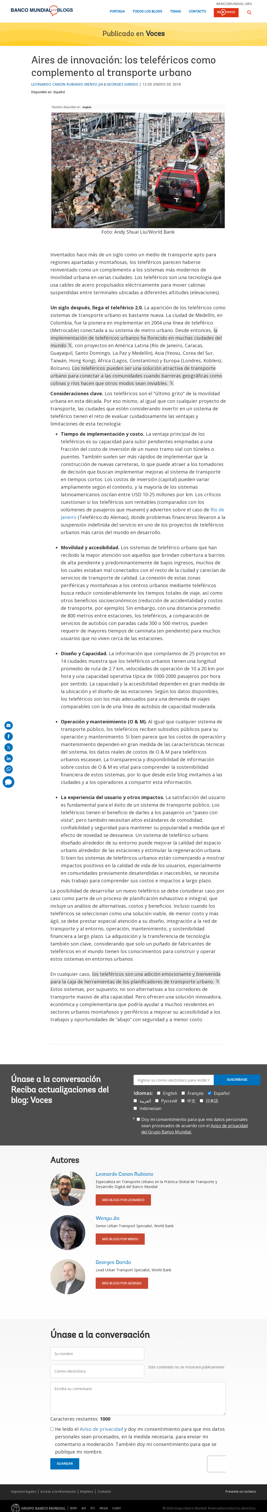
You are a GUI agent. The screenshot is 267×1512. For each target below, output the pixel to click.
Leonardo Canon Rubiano (57, 84)
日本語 (212, 1101)
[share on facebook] (8, 736)
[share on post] (8, 747)
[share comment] (8, 782)
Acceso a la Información (58, 1491)
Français (195, 1093)
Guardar (65, 1464)
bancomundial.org (234, 3)
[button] (249, 12)
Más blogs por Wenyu (120, 1239)
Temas (175, 11)
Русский (169, 1101)
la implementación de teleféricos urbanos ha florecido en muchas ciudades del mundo (136, 338)
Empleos (86, 1491)
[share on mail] (8, 725)
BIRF (73, 1508)
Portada (117, 11)
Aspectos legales (23, 1491)
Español (59, 92)
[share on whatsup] (8, 769)
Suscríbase (237, 1080)
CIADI (116, 1508)
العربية (145, 1101)
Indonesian (150, 1108)
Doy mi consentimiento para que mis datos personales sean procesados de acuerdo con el (194, 1126)
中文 (191, 1101)
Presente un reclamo (241, 1491)
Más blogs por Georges (122, 1283)
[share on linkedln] (8, 758)
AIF (83, 1508)
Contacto (197, 11)
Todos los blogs (147, 11)
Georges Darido (122, 84)
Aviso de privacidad (101, 1429)
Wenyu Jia (93, 84)
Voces (155, 34)
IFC (92, 1508)
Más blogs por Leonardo (123, 1200)
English (87, 107)
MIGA (104, 1508)
